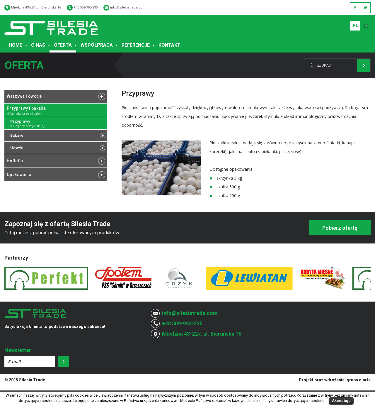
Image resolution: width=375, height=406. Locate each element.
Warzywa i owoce (24, 96)
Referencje (136, 45)
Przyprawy (20, 121)
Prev (12, 278)
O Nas (38, 45)
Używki (16, 148)
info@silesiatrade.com (128, 7)
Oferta (63, 45)
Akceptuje (341, 400)
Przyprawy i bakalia (26, 108)
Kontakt (169, 45)
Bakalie (17, 135)
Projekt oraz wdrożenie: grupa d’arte (335, 380)
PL (355, 25)
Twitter (365, 7)
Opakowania (19, 174)
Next (363, 278)
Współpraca (97, 45)
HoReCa (15, 160)
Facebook (355, 7)
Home (15, 45)
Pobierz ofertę (339, 228)
